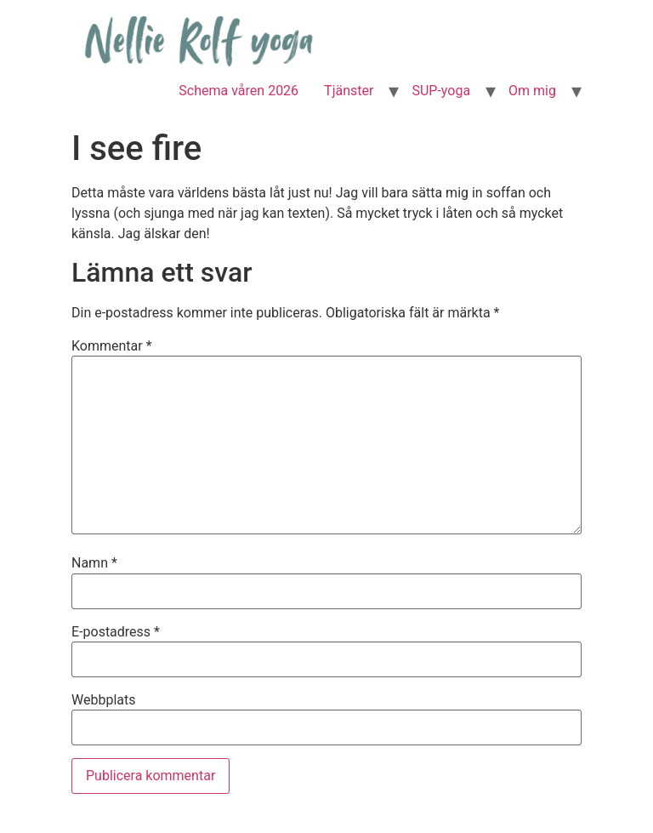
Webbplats (103, 700)
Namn (94, 563)
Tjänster (348, 91)
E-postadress (115, 632)
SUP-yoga (441, 91)
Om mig (532, 91)
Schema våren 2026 (238, 91)
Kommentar (111, 346)
